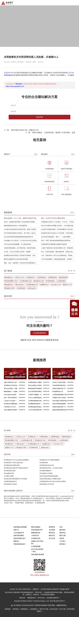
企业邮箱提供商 (40, 503)
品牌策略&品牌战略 (20, 527)
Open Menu (76, 2)
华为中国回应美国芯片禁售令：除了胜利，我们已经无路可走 (21, 233)
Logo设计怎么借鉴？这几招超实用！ (11, 400)
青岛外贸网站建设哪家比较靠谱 (59, 403)
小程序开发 (35, 535)
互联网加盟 (24, 609)
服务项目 (62, 530)
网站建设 (19, 84)
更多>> (72, 212)
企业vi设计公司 (56, 284)
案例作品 (62, 533)
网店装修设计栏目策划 (47, 484)
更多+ (36, 154)
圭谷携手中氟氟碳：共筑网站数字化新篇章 (35, 394)
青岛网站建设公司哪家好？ (35, 382)
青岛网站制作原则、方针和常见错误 (51, 468)
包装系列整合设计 (19, 538)
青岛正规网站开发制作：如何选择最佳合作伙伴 (11, 410)
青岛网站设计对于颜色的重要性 (50, 460)
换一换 (73, 271)
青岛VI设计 (41, 598)
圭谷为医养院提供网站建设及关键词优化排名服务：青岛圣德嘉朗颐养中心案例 (35, 391)
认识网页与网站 (9, 476)
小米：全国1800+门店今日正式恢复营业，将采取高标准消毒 (58, 255)
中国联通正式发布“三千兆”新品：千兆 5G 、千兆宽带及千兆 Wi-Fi (58, 222)
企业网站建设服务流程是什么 (35, 400)
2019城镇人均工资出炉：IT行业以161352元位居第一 (21, 240)
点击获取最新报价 (39, 333)
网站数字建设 (19, 503)
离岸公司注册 (44, 609)
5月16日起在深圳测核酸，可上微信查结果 (17, 244)
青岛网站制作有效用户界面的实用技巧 (16, 468)
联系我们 (62, 544)
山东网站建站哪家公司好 (59, 394)
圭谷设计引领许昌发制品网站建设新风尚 (59, 382)
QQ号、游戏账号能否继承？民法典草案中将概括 (19, 222)
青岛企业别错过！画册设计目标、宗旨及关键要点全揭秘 (11, 388)
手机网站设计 (30, 277)
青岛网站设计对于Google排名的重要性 (16, 460)
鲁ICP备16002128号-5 (57, 601)
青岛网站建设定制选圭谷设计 (35, 407)
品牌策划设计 (29, 503)
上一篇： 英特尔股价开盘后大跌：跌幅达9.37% (21, 130)
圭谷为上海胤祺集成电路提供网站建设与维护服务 (35, 397)
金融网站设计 (44, 284)
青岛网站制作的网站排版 (12, 465)
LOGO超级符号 (18, 533)
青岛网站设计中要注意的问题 (13, 462)
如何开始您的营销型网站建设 (49, 476)
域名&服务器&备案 (37, 554)
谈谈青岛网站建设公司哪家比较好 (50, 479)
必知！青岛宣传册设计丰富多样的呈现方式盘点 (11, 397)
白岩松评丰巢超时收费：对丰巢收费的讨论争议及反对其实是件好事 (58, 229)
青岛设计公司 (19, 277)
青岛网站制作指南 (9, 470)
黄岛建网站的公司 (57, 391)
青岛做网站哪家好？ (46, 470)
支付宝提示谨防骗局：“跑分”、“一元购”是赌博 (55, 237)
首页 (61, 527)
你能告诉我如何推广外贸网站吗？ (59, 388)
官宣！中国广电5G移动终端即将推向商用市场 (55, 240)
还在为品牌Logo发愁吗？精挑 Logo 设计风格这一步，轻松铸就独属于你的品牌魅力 (11, 394)
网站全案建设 (35, 527)
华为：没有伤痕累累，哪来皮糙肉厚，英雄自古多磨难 (58, 252)
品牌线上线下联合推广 (37, 542)
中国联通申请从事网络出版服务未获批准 (54, 244)
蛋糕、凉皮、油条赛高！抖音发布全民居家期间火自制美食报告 (21, 263)
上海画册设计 (33, 609)
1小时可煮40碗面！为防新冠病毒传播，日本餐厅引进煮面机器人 (58, 259)
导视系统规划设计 (19, 544)
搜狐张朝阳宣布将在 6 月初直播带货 (15, 225)
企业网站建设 (61, 281)
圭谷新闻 (52, 530)
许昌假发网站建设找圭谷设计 (59, 385)
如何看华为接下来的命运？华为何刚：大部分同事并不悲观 (58, 233)
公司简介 (62, 541)
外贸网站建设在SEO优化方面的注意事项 (53, 481)
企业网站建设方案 (25, 281)
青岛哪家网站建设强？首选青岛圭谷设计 (35, 403)
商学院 (61, 538)
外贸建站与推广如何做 (59, 397)
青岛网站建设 (50, 281)
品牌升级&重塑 (18, 535)
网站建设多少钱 (39, 281)
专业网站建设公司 (32, 284)
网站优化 (52, 533)
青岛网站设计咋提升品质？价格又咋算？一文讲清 (11, 385)
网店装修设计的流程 (10, 484)
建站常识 (52, 535)
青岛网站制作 (21, 288)
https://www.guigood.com (15, 86)
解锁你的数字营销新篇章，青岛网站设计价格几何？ (35, 388)
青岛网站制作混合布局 (47, 465)
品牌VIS (16, 530)
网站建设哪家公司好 (11, 281)
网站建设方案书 (10, 288)
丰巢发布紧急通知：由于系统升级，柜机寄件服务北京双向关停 (21, 248)
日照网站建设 (41, 277)
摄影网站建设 (63, 277)
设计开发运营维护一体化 (37, 550)
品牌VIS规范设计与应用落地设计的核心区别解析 (11, 382)
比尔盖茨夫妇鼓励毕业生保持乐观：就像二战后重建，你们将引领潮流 (21, 229)
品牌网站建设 (52, 277)
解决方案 (62, 535)
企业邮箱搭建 (35, 546)
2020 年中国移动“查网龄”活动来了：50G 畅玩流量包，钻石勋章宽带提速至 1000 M (58, 225)
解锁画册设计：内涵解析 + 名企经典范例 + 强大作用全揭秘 (11, 391)
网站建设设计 (9, 277)
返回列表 (41, 62)
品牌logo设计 (32, 288)
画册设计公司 (67, 284)
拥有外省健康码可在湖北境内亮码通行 (16, 259)
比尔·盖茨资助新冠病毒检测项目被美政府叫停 (18, 237)
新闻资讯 (52, 527)
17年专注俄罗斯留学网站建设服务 (35, 410)
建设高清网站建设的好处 (59, 410)
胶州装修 (16, 609)
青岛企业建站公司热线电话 (35, 385)
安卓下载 (63, 609)
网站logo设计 (19, 284)
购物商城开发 (35, 533)
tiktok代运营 (54, 609)
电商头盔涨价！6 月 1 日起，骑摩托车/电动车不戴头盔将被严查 (21, 218)
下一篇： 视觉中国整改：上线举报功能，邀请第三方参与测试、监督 (50, 132)
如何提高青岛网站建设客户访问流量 (15, 479)
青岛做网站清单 (9, 473)
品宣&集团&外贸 (36, 530)
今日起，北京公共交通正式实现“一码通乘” (17, 252)
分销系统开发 (35, 538)
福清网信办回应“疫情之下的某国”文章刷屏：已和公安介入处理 (21, 255)
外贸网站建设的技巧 (10, 481)
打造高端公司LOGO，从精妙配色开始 (11, 407)
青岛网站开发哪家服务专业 (11, 403)
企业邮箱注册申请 (53, 598)
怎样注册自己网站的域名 (59, 400)
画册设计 (16, 541)
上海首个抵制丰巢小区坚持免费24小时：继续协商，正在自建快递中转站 (58, 248)
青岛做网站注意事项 (46, 473)
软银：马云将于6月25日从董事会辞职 (53, 218)
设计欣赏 (52, 538)
